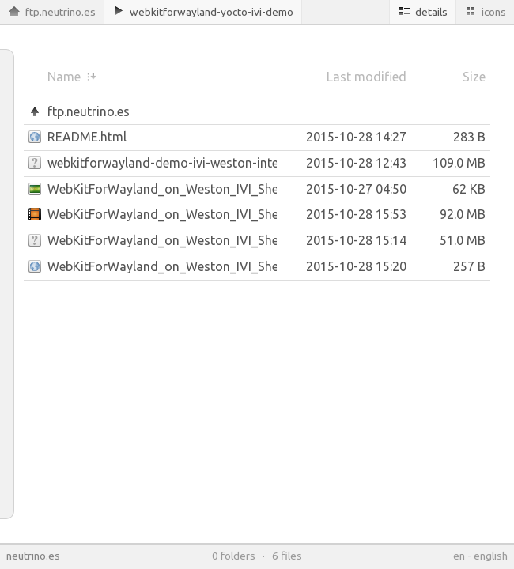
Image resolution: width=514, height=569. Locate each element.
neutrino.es (33, 555)
